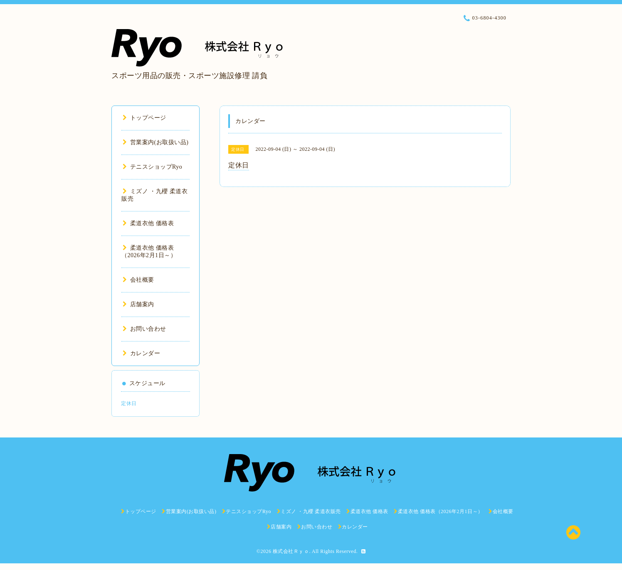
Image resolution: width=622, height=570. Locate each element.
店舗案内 (138, 304)
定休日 (129, 403)
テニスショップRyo (152, 167)
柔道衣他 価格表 (148, 223)
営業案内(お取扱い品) (155, 142)
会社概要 (138, 280)
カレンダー (141, 353)
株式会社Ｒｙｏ (291, 551)
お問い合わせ (144, 329)
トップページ (144, 118)
